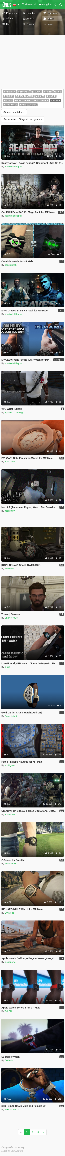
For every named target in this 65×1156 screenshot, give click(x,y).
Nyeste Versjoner (22, 119)
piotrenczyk (10, 962)
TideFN (8, 1011)
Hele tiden (14, 112)
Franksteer (10, 814)
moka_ (8, 667)
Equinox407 (11, 568)
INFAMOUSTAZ (12, 1109)
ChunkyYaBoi (11, 617)
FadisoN (9, 1060)
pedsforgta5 (11, 265)
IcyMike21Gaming (14, 412)
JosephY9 (10, 511)
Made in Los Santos (12, 1150)
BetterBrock (10, 863)
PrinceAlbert (11, 716)
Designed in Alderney (12, 1147)
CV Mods (9, 913)
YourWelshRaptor (13, 166)
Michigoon (10, 765)
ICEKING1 (10, 461)
